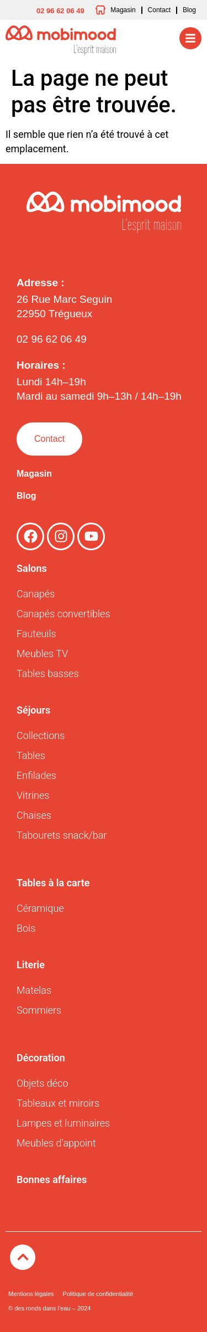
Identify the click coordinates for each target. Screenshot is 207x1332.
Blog (26, 495)
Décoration (41, 1057)
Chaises (34, 815)
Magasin (34, 473)
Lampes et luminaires (63, 1123)
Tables (31, 755)
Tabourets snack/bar (62, 835)
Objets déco (42, 1083)
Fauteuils (36, 633)
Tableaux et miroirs (58, 1103)
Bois (26, 928)
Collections (41, 735)
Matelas (34, 990)
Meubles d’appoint (56, 1143)
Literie (31, 964)
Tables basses (48, 673)
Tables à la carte (53, 883)
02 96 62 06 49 (52, 339)
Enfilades (36, 775)
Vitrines (33, 795)
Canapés (36, 594)
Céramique (40, 908)
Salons (32, 568)
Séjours (33, 710)
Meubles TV (42, 653)
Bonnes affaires (52, 1179)
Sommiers (39, 1010)
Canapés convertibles (63, 613)
